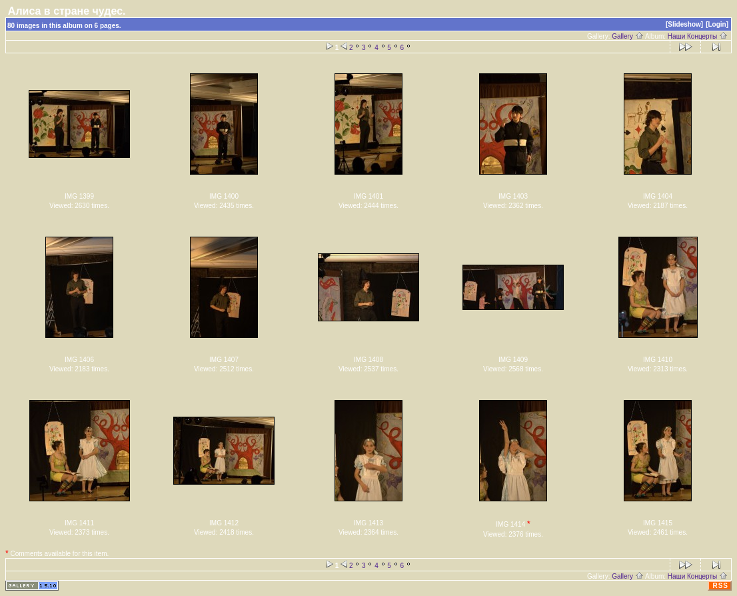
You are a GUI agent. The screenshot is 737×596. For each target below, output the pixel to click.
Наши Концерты (698, 36)
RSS (720, 585)
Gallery (627, 36)
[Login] (717, 24)
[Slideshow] (684, 24)
